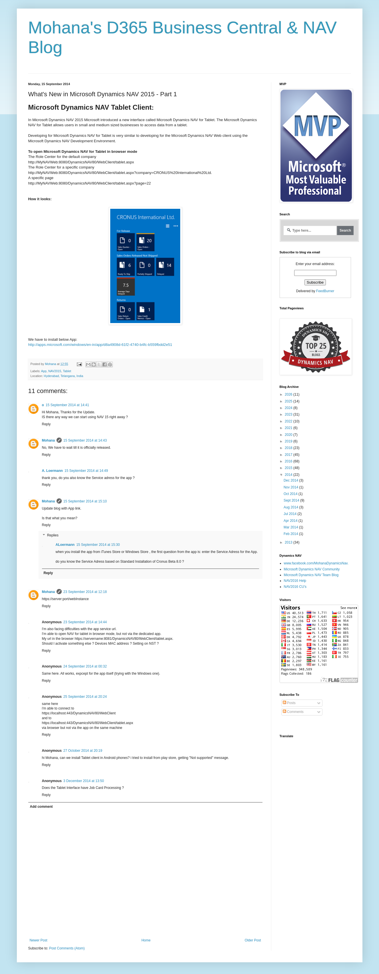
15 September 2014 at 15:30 (98, 545)
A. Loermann (52, 471)
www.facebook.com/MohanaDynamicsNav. (316, 563)
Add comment (41, 807)
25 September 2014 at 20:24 (85, 697)
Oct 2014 (291, 494)
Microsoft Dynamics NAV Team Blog (311, 575)
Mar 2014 (291, 527)
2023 (289, 414)
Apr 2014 (291, 521)
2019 (289, 441)
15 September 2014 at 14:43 (85, 440)
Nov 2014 (291, 487)
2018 (289, 448)
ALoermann (65, 545)
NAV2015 (54, 371)
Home (146, 940)
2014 (289, 475)
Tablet (67, 371)
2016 (289, 461)
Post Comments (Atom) (67, 948)
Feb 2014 (291, 534)
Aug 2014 (291, 507)
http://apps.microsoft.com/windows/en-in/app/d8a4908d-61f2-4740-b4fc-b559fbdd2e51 (100, 344)
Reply (46, 424)
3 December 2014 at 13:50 (83, 781)
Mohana (48, 440)
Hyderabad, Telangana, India (63, 376)
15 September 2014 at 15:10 (85, 501)
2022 (289, 421)
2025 (289, 401)
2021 (289, 428)
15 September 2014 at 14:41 (67, 405)
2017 (289, 455)
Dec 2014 (291, 480)
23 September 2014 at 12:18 (85, 592)
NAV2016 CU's (295, 587)
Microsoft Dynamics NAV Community (312, 569)
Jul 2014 (291, 514)
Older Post (253, 940)
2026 (289, 394)
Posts (289, 703)
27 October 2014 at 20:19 (82, 751)
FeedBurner (325, 291)
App (44, 371)
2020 (289, 435)
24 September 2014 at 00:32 (85, 666)
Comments (293, 712)
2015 (289, 468)
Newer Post (38, 940)
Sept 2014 (292, 500)
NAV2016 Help (295, 581)
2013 (289, 542)
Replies (53, 535)
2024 (289, 408)
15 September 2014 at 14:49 (86, 471)
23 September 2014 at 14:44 (85, 622)
